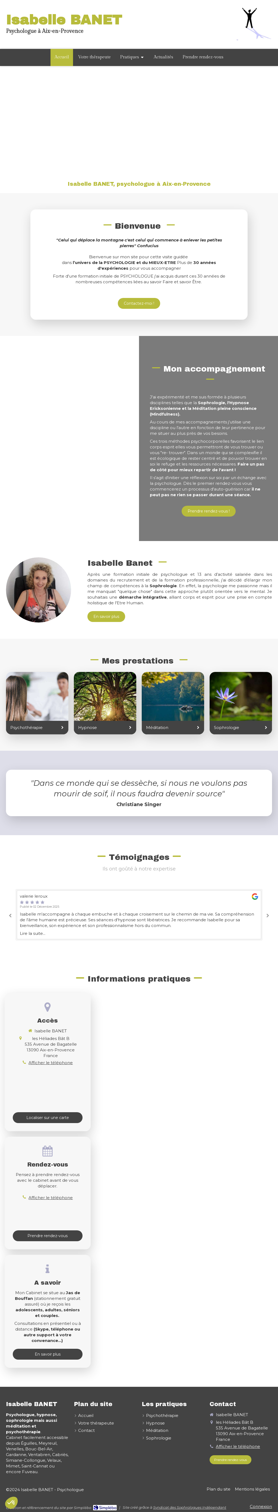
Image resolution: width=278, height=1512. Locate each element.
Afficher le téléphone (51, 1062)
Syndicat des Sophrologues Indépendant (189, 1507)
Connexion (261, 1506)
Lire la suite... (32, 933)
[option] (139, 915)
